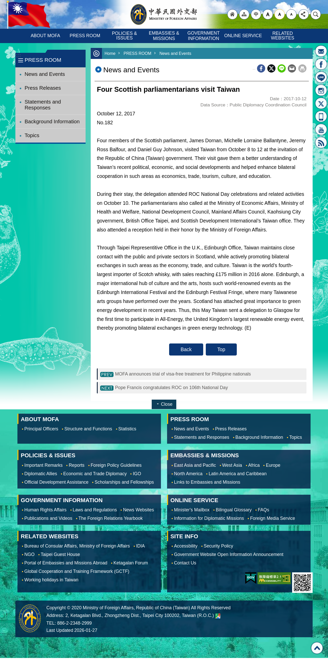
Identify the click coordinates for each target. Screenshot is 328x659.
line (282, 68)
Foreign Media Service (272, 519)
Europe (273, 466)
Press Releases (43, 88)
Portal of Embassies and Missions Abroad (65, 563)
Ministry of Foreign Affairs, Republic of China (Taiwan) (164, 14)
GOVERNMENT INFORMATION (204, 36)
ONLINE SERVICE (243, 35)
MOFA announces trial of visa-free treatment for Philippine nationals (189, 374)
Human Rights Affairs (45, 510)
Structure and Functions (88, 429)
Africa (254, 466)
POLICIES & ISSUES (125, 35)
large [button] (268, 14)
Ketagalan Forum (131, 563)
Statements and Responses (43, 104)
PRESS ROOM (85, 35)
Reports (76, 466)
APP (321, 116)
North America (188, 474)
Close (166, 405)
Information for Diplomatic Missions (209, 519)
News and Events (45, 74)
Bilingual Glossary (234, 510)
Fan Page (321, 64)
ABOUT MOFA (45, 35)
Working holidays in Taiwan (51, 580)
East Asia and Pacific (195, 466)
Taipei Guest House (60, 555)
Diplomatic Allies (40, 474)
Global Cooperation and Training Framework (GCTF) (76, 572)
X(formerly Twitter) (321, 103)
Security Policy (218, 547)
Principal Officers (41, 429)
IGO (137, 474)
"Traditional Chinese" (256, 14)
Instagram (321, 90)
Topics (32, 135)
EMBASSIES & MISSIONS (164, 36)
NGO (29, 555)
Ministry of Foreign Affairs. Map (217, 617)
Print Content (302, 68)
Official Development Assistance (56, 483)
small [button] (291, 14)
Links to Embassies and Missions (207, 483)
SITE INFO (184, 537)
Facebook (261, 68)
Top (221, 349)
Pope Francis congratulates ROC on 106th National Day (176, 388)
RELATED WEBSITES (282, 35)
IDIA (140, 547)
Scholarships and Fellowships (124, 483)
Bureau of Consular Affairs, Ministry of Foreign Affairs (77, 547)
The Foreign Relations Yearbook (110, 519)
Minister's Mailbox (321, 51)
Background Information (52, 121)
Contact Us (185, 563)
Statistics (127, 429)
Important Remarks (43, 466)
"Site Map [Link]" (244, 14)
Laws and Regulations (95, 510)
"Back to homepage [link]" (232, 14)
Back (186, 349)
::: (18, 55)
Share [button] (304, 14)
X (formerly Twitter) (271, 68)
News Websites (138, 510)
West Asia (232, 466)
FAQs (263, 510)
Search (316, 14)
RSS (321, 142)
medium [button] (279, 14)
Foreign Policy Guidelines (116, 466)
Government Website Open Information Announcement (228, 555)
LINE (321, 77)
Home (110, 53)
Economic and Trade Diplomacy (95, 474)
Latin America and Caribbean (237, 474)
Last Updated (59, 631)
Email (292, 68)
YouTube (321, 129)
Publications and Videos (48, 519)
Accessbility (186, 547)
